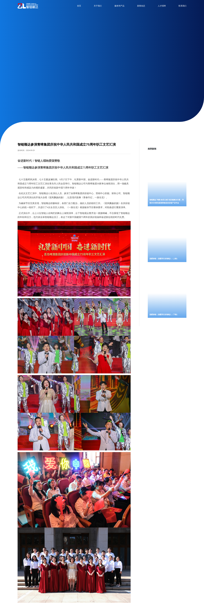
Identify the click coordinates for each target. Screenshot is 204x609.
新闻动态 (141, 6)
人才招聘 (162, 6)
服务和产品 (119, 6)
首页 (79, 6)
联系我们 (182, 6)
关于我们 (98, 6)
